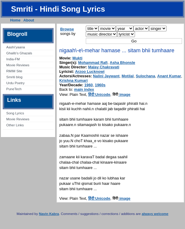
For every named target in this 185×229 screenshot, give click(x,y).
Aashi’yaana (15, 47)
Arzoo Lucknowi (90, 71)
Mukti (77, 58)
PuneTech (13, 89)
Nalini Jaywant (106, 76)
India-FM (13, 59)
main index (84, 89)
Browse (67, 29)
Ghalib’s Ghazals (19, 53)
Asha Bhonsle (122, 62)
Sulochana (145, 76)
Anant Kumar (169, 76)
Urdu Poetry (15, 83)
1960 (88, 85)
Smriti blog (14, 77)
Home (15, 20)
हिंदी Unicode (99, 94)
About (29, 20)
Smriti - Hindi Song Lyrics (58, 9)
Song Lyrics (15, 113)
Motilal (128, 76)
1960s (100, 85)
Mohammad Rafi (93, 62)
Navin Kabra (49, 214)
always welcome (155, 214)
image (121, 94)
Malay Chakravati (103, 67)
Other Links (15, 125)
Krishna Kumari (73, 80)
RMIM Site (14, 71)
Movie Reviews (17, 65)
